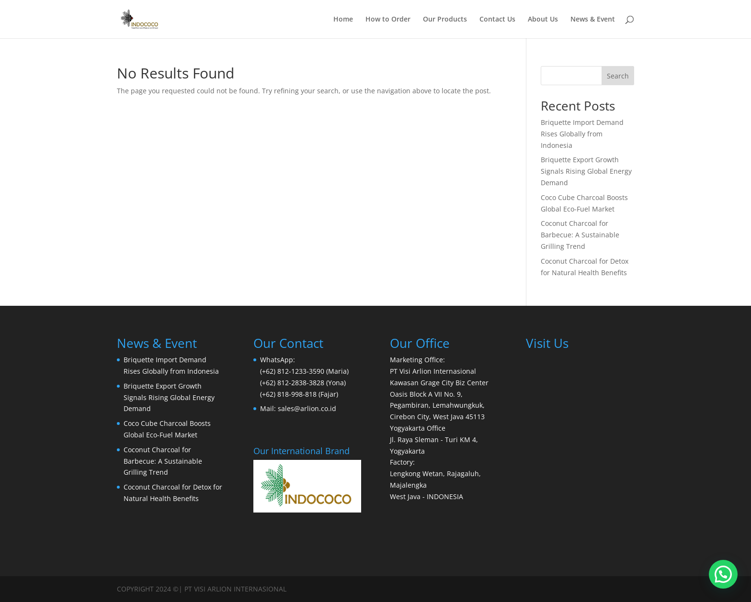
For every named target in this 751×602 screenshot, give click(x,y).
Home (343, 19)
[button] (723, 574)
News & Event (592, 19)
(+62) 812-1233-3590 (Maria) (304, 371)
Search (618, 75)
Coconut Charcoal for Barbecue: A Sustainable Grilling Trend (580, 235)
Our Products (445, 19)
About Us (543, 19)
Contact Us (497, 19)
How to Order (387, 19)
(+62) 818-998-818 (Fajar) (299, 394)
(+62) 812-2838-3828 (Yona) (303, 382)
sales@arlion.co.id (307, 408)
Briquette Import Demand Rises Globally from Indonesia (582, 134)
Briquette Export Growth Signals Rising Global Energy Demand (586, 171)
